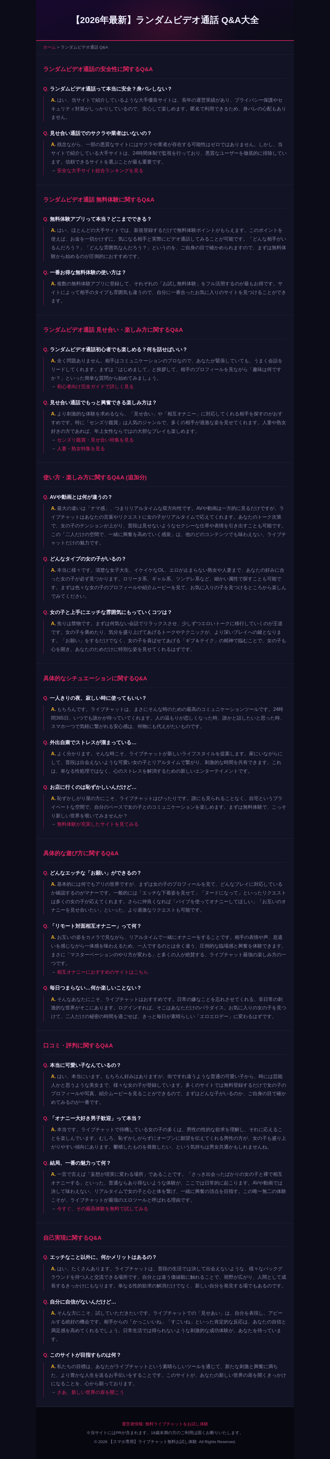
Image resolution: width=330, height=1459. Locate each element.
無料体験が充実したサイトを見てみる (98, 824)
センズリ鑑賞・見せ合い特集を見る (95, 439)
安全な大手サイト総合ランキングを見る (100, 170)
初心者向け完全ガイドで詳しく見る (95, 386)
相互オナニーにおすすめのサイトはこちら (102, 972)
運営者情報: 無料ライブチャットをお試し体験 (165, 1424)
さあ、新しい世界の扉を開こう (90, 1392)
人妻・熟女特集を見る (81, 448)
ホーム (49, 47)
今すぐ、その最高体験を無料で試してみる (102, 1208)
